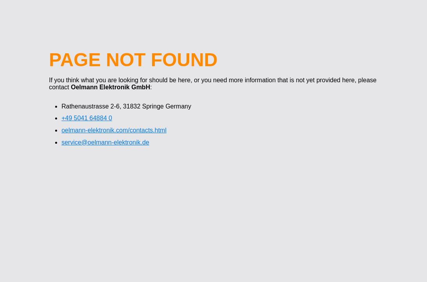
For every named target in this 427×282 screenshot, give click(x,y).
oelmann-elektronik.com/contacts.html (114, 130)
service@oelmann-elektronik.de (105, 142)
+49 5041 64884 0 (86, 118)
